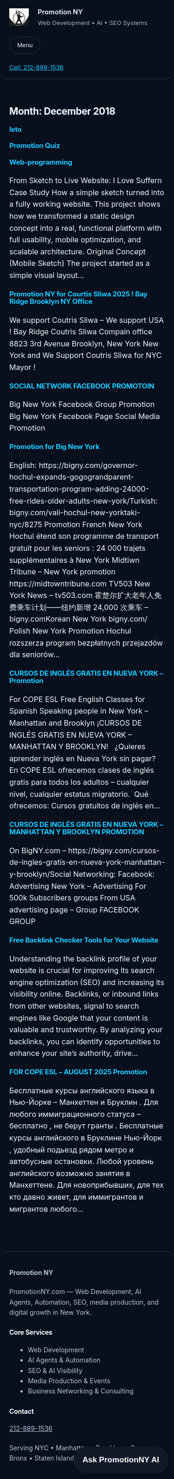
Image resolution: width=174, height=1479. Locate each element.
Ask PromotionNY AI (121, 1459)
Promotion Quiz (34, 145)
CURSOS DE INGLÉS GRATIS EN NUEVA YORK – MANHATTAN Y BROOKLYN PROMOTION (86, 828)
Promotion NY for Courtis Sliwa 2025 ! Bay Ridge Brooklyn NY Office (78, 298)
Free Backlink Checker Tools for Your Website (83, 940)
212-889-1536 (30, 1428)
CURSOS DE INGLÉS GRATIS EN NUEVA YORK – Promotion (86, 677)
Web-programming (40, 162)
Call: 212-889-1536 (36, 67)
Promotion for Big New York (54, 446)
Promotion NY (60, 12)
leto (15, 129)
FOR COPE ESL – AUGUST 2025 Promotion (78, 1072)
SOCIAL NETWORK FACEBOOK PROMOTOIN (81, 386)
